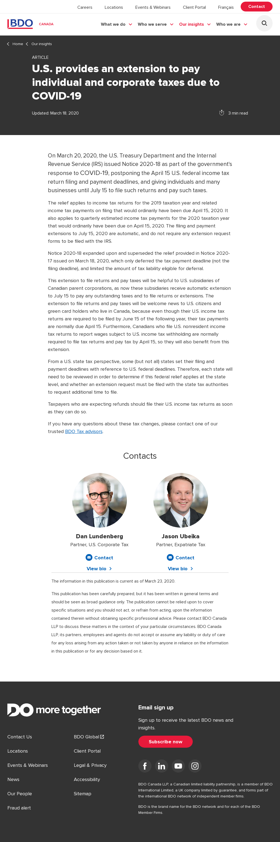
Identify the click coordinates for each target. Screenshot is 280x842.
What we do (113, 24)
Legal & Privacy (90, 765)
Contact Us (19, 737)
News (13, 779)
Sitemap (82, 794)
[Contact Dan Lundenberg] (99, 558)
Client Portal (194, 7)
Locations (114, 7)
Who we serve (152, 24)
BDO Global (86, 737)
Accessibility (87, 779)
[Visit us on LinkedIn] (161, 767)
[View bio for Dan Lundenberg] (99, 568)
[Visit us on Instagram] (195, 767)
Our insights (191, 24)
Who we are (228, 24)
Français (226, 7)
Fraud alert (19, 808)
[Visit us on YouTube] (178, 767)
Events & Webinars (153, 7)
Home (18, 44)
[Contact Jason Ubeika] (180, 558)
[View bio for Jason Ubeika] (181, 568)
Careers (84, 7)
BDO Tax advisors (84, 431)
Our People (19, 794)
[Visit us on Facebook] (144, 767)
